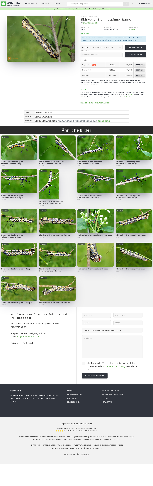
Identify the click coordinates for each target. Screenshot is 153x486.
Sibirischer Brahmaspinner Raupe (106, 19)
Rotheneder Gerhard (90, 22)
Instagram (107, 402)
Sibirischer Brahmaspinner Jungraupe (94, 235)
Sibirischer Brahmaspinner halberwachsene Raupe (13, 163)
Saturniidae (62, 120)
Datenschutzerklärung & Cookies (57, 445)
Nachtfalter (70, 120)
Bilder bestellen (74, 394)
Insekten (38, 116)
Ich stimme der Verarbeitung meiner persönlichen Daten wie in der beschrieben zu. (112, 366)
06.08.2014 (131, 29)
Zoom (69, 19)
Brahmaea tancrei (89, 17)
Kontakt (84, 102)
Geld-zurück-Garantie (112, 394)
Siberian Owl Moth (91, 120)
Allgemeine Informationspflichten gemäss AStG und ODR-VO (77, 448)
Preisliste (130, 95)
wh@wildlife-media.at (28, 336)
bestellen (139, 65)
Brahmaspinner (80, 120)
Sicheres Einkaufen (102, 102)
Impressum (35, 445)
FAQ (91, 102)
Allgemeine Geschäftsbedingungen (108, 445)
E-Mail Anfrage (128, 97)
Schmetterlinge (47, 116)
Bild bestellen (135, 47)
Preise (70, 390)
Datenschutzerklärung (114, 366)
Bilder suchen (73, 402)
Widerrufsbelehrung (82, 445)
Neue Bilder (72, 398)
